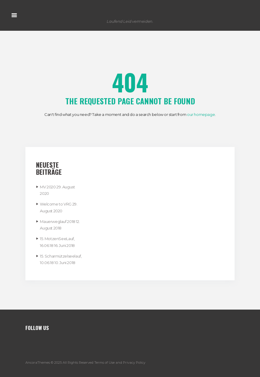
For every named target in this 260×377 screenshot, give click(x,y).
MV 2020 (48, 187)
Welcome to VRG (56, 204)
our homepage (201, 114)
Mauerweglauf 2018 (57, 221)
